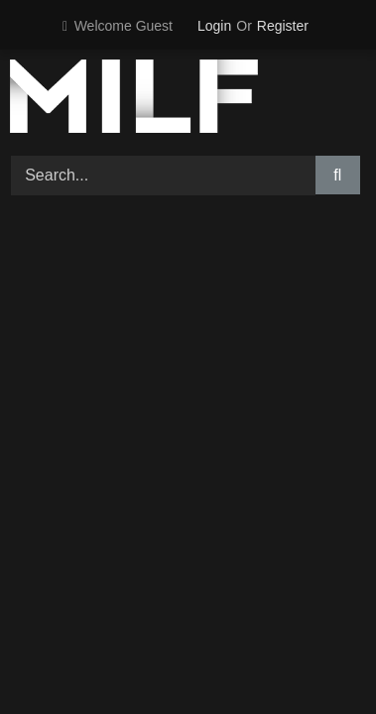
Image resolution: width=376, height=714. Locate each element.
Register (283, 26)
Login (214, 26)
